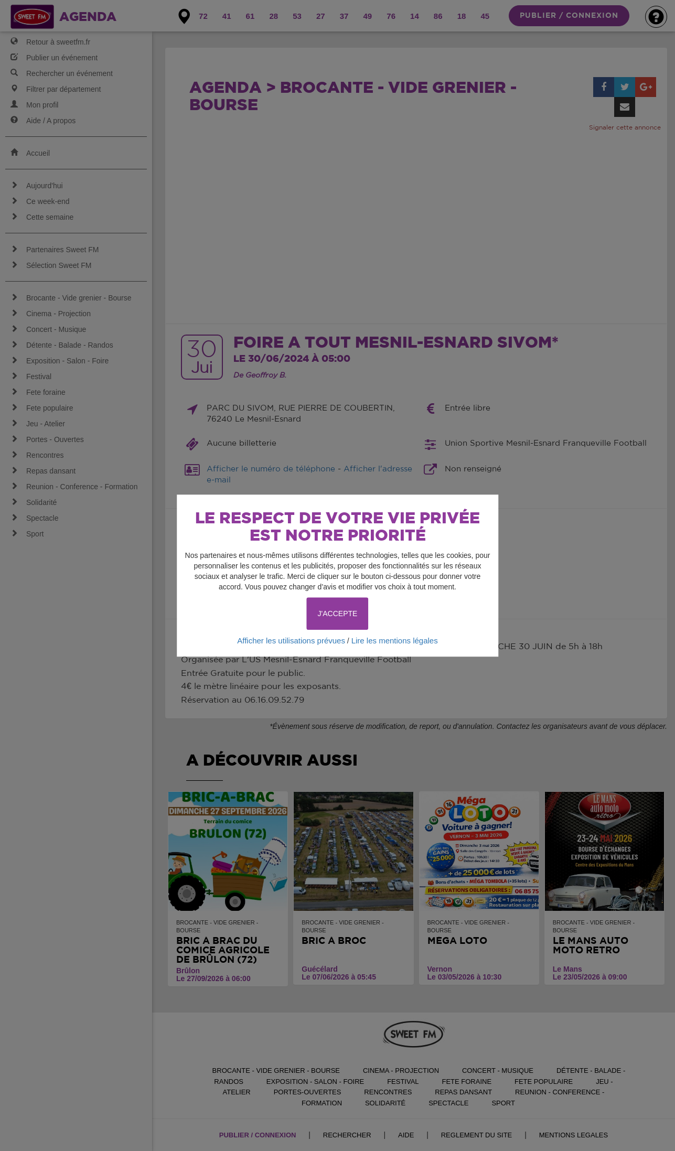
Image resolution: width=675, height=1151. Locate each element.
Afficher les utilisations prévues (291, 640)
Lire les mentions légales (394, 640)
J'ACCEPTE (338, 613)
